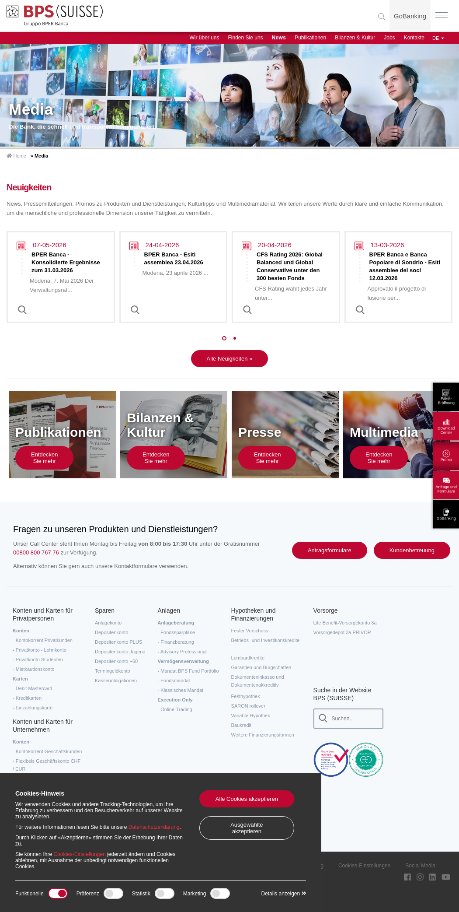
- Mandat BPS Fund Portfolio (188, 670)
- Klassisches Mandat (181, 690)
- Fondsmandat (174, 680)
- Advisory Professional (182, 651)
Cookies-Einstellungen (364, 866)
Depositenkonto (111, 632)
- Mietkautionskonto (33, 669)
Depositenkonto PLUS (118, 642)
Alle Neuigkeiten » (230, 358)
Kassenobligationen (116, 680)
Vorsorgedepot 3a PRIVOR (342, 632)
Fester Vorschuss (249, 630)
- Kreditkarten (27, 698)
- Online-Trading (175, 709)
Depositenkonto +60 (116, 661)
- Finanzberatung (176, 642)
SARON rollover (248, 706)
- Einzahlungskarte (32, 707)
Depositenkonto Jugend (120, 651)
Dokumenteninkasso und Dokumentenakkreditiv (257, 681)
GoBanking (410, 16)
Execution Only (175, 699)
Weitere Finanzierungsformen (262, 734)
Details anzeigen (283, 894)
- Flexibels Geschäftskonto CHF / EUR (46, 765)
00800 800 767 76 (36, 552)
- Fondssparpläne (176, 632)
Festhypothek (245, 696)
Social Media (420, 866)
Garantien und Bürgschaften (261, 667)
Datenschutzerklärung (154, 827)
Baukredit (241, 725)
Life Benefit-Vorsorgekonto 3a (345, 622)
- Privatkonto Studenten (38, 659)
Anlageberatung (176, 622)
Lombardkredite (247, 657)
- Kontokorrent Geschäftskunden (47, 751)
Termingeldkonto (112, 670)
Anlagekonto (108, 622)
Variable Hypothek (250, 715)
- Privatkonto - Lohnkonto (39, 649)
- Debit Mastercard (32, 688)
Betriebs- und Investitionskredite (265, 640)
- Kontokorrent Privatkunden (43, 640)
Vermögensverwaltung (183, 661)
